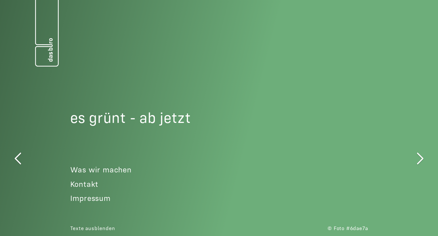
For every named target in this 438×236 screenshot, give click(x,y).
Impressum (90, 198)
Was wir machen (101, 169)
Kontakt (84, 184)
